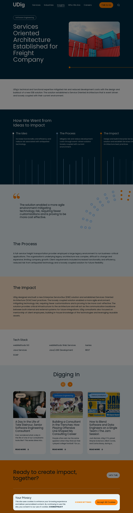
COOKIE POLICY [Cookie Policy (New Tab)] (56, 507)
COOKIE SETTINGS (83, 502)
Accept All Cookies (106, 502)
